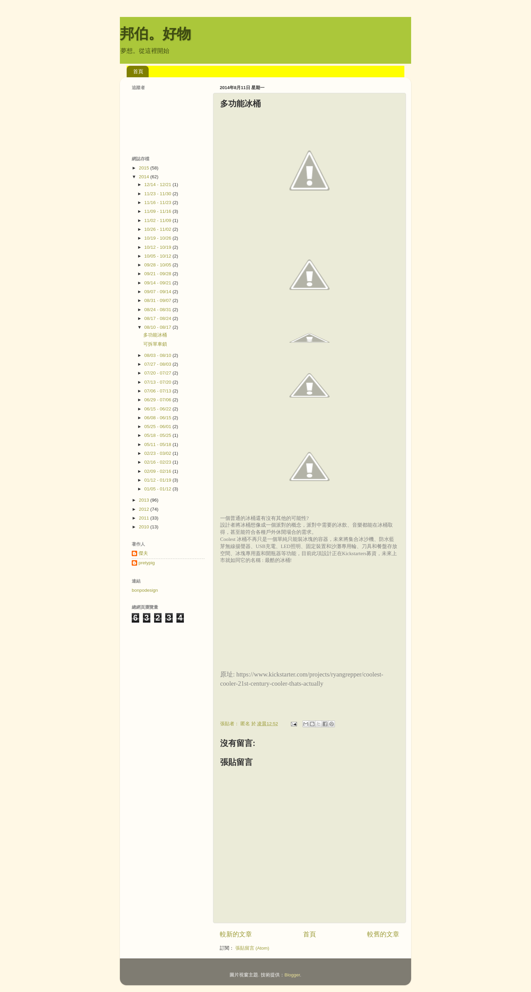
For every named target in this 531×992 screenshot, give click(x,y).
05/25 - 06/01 (158, 426)
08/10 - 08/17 (158, 327)
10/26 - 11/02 (158, 229)
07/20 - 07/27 (158, 373)
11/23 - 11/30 (158, 193)
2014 (144, 176)
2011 (144, 518)
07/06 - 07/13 (158, 390)
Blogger (292, 974)
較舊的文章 (383, 934)
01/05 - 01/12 (158, 488)
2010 (144, 526)
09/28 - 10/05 (158, 264)
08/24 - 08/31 (158, 309)
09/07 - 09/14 (158, 291)
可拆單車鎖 (155, 344)
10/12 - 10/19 (158, 247)
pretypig (147, 562)
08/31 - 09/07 (158, 300)
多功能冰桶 (155, 335)
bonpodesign (145, 590)
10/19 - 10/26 (158, 238)
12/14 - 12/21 (158, 184)
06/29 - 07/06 (158, 399)
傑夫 (143, 553)
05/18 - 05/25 (158, 435)
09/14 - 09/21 (158, 282)
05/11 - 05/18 (158, 444)
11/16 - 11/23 (158, 202)
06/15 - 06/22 (158, 408)
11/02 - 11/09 (158, 220)
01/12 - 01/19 (158, 480)
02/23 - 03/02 (158, 453)
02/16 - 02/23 (158, 462)
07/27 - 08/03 (158, 364)
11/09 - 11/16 (158, 211)
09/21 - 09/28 (158, 273)
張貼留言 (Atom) (252, 948)
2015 (144, 167)
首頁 (138, 71)
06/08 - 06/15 (158, 417)
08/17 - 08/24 (158, 318)
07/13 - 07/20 (158, 382)
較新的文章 (236, 934)
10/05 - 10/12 (158, 256)
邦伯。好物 (155, 34)
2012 (144, 509)
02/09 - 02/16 (158, 471)
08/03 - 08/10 (158, 355)
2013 (144, 500)
